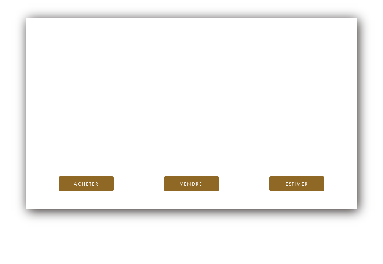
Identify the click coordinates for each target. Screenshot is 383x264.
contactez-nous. (235, 154)
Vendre (191, 183)
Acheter (86, 183)
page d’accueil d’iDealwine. (280, 137)
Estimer (296, 183)
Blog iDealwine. (241, 145)
